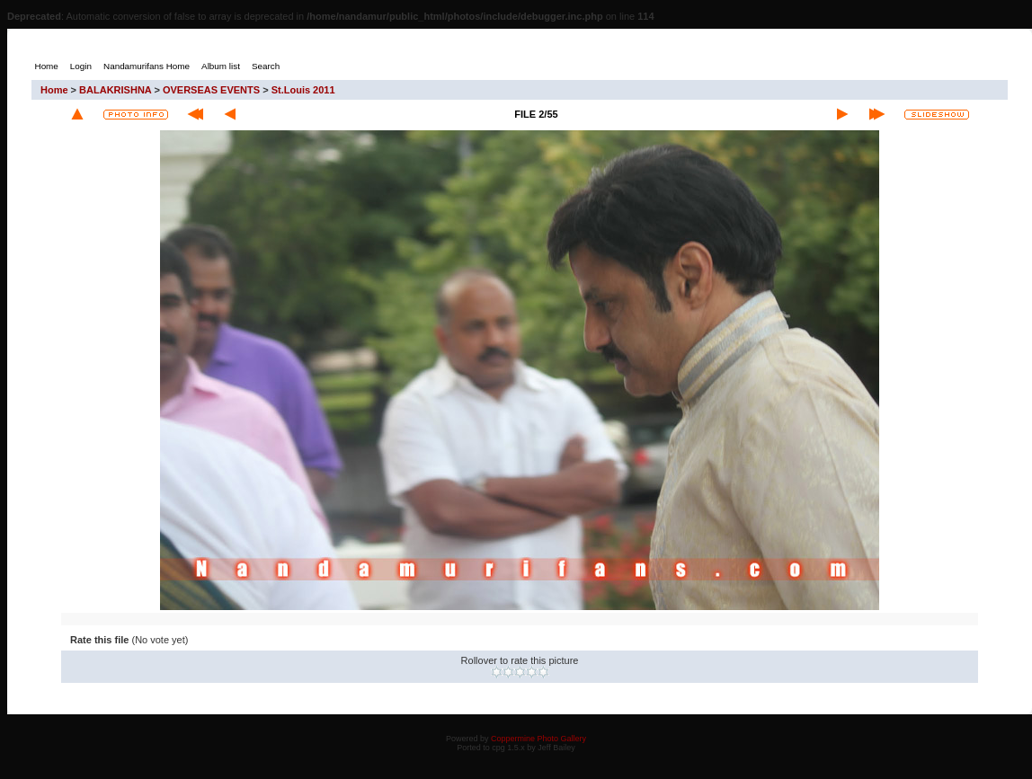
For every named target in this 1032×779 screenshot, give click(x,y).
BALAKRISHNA (115, 89)
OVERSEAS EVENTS (211, 89)
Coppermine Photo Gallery (538, 738)
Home (54, 89)
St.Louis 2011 (303, 89)
